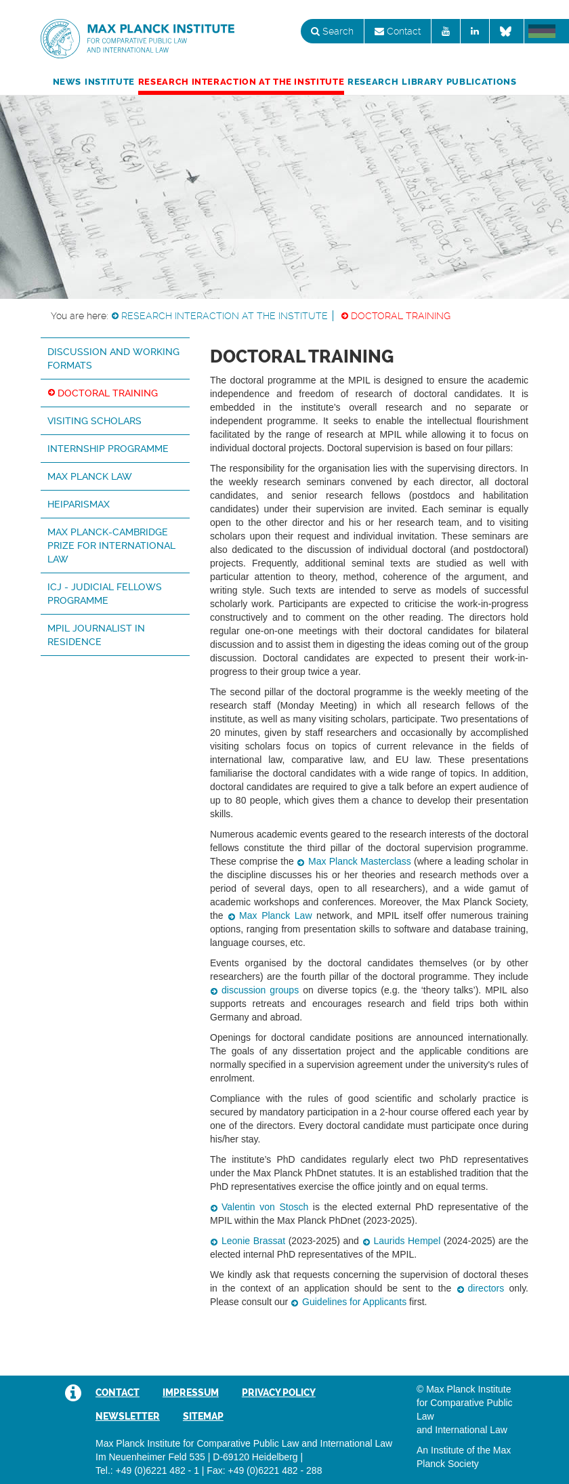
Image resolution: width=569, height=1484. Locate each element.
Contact (398, 31)
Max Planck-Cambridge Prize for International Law (111, 545)
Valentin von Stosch (265, 1206)
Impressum (191, 1392)
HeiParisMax (78, 504)
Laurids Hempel (407, 1240)
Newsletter (128, 1416)
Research (372, 82)
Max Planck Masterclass (359, 861)
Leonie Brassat (253, 1240)
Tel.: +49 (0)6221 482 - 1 (147, 1470)
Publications (481, 82)
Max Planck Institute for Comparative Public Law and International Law (137, 39)
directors (486, 1288)
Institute (110, 82)
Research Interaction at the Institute (241, 82)
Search (332, 31)
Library (422, 82)
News (67, 82)
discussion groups (260, 990)
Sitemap (203, 1416)
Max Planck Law (89, 476)
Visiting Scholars (94, 420)
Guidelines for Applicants (354, 1301)
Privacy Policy (279, 1392)
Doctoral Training (400, 315)
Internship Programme (108, 448)
